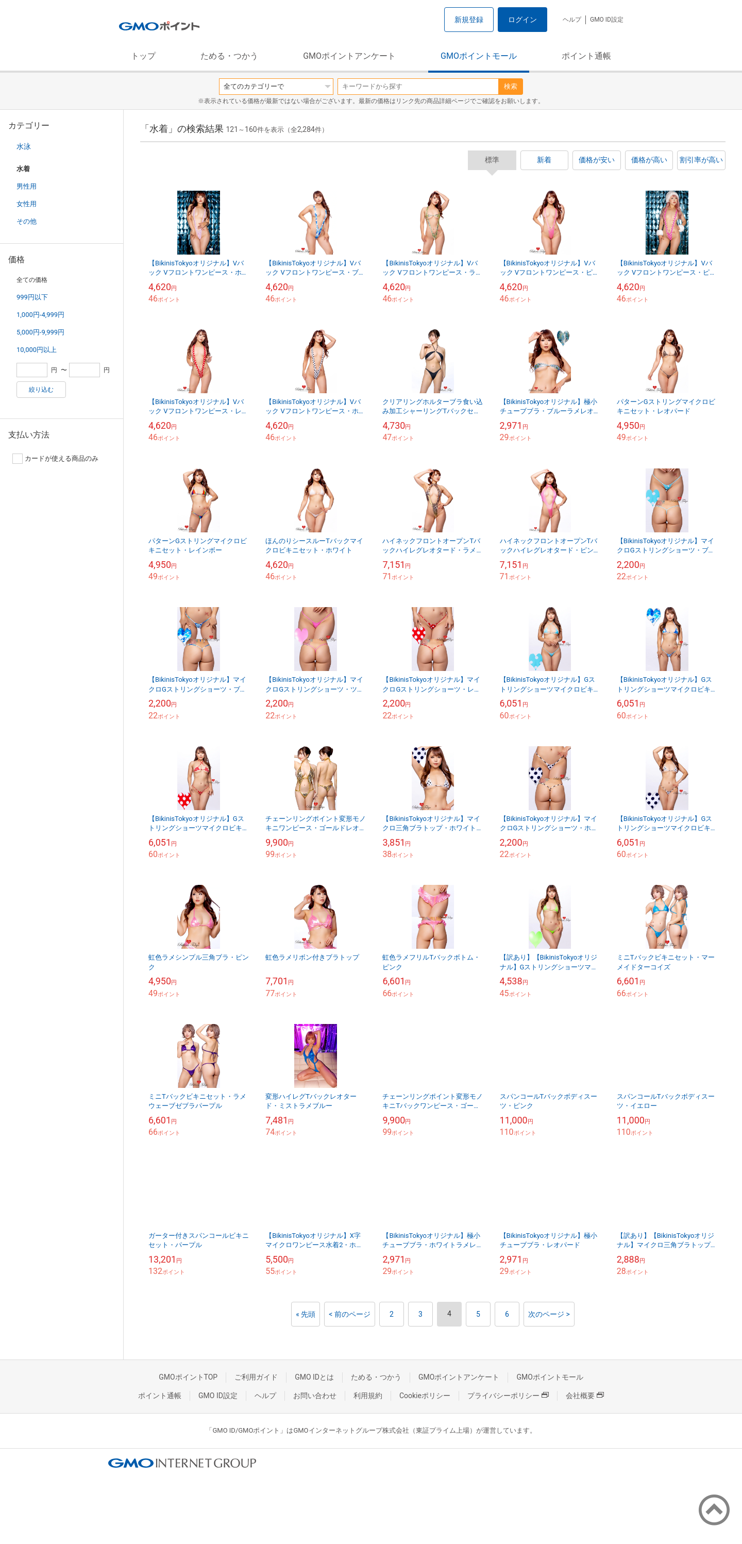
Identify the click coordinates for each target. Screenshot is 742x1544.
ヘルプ (572, 19)
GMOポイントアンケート (349, 56)
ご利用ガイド (256, 1377)
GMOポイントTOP (188, 1377)
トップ (143, 56)
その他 (26, 221)
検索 (510, 86)
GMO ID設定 (606, 19)
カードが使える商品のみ (55, 459)
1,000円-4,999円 (40, 314)
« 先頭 (305, 1314)
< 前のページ (349, 1314)
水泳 (23, 146)
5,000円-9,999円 (40, 332)
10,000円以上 (36, 350)
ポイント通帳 (586, 56)
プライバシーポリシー (508, 1395)
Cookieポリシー (424, 1395)
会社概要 (585, 1395)
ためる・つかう (229, 56)
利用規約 (367, 1395)
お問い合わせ (314, 1395)
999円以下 (32, 297)
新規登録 (468, 19)
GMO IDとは (314, 1377)
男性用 (26, 186)
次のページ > (549, 1314)
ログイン (522, 19)
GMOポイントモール (479, 56)
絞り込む (41, 389)
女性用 (26, 204)
